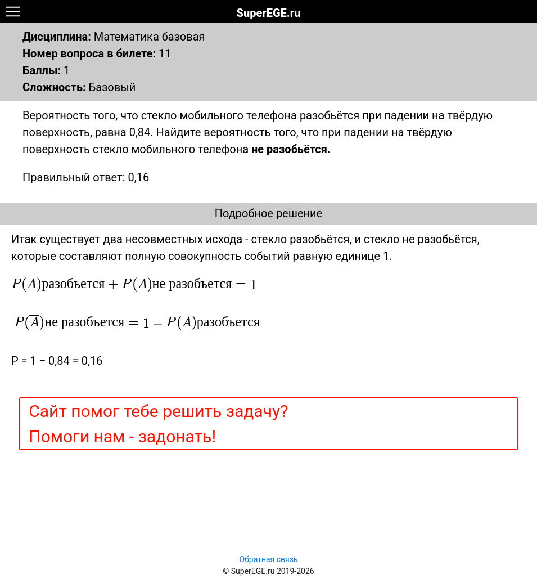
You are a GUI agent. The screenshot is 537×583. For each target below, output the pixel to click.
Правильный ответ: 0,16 (85, 177)
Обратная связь (269, 559)
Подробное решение (268, 213)
